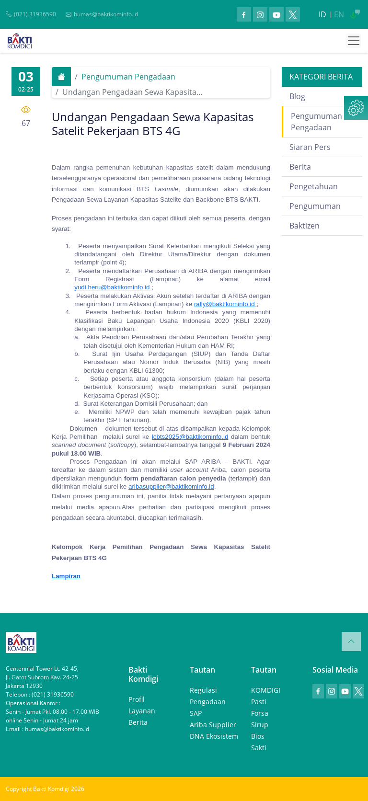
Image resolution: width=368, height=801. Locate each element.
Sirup (259, 724)
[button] (356, 108)
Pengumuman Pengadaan (128, 76)
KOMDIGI (265, 690)
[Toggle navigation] (353, 41)
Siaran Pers (310, 147)
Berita (300, 166)
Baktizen (304, 225)
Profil (136, 699)
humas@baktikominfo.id (106, 14)
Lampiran (66, 576)
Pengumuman (315, 206)
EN (339, 14)
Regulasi (203, 690)
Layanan (141, 710)
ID (322, 14)
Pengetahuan (313, 186)
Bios (257, 736)
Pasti (258, 701)
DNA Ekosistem (214, 736)
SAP (196, 713)
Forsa (259, 713)
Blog (297, 96)
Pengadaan (208, 701)
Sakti (258, 747)
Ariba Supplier (213, 724)
